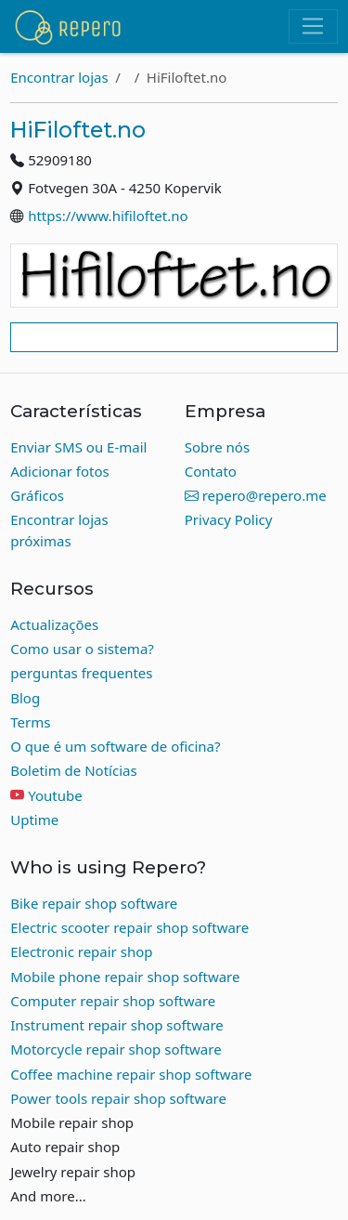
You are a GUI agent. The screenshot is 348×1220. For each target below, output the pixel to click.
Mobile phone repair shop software (124, 976)
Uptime (34, 819)
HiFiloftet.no (78, 129)
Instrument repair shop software (117, 1025)
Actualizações (54, 624)
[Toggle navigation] (313, 27)
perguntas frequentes (81, 672)
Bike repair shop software (93, 903)
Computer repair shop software (112, 1000)
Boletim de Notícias (73, 770)
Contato (211, 471)
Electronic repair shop (81, 951)
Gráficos (37, 495)
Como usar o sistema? (82, 648)
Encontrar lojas (59, 77)
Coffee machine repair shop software (130, 1074)
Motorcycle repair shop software (115, 1049)
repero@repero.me (256, 495)
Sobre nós (217, 447)
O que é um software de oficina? (115, 746)
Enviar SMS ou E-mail (78, 447)
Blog (25, 698)
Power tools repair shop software (118, 1098)
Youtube (55, 795)
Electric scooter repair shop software (129, 927)
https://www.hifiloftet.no (107, 215)
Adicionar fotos (60, 471)
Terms (30, 722)
